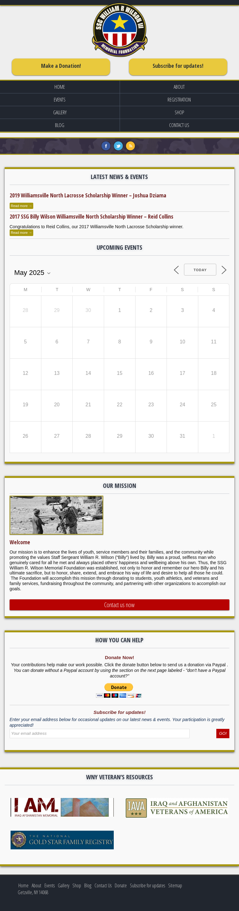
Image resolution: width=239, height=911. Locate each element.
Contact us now (119, 605)
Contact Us (103, 885)
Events (60, 99)
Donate (121, 885)
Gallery (60, 112)
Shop (76, 885)
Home (59, 86)
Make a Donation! (61, 65)
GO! (223, 733)
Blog (59, 125)
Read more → (21, 206)
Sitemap (175, 885)
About (36, 885)
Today (200, 270)
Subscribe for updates (147, 885)
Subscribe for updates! (178, 65)
